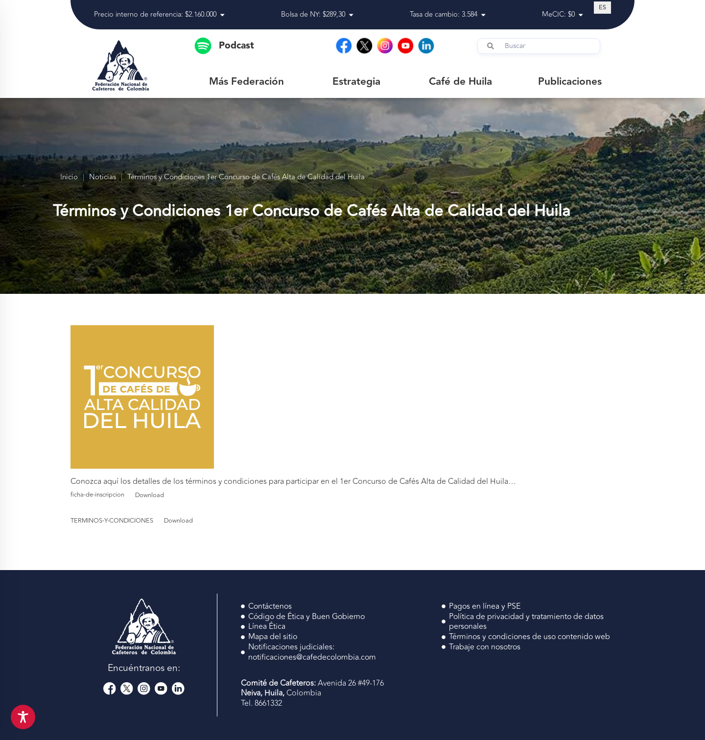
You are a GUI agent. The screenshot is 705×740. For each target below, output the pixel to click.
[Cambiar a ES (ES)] (602, 7)
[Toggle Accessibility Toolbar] (23, 717)
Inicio (69, 177)
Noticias (102, 177)
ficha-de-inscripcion (97, 495)
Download (149, 495)
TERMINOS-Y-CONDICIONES (111, 520)
